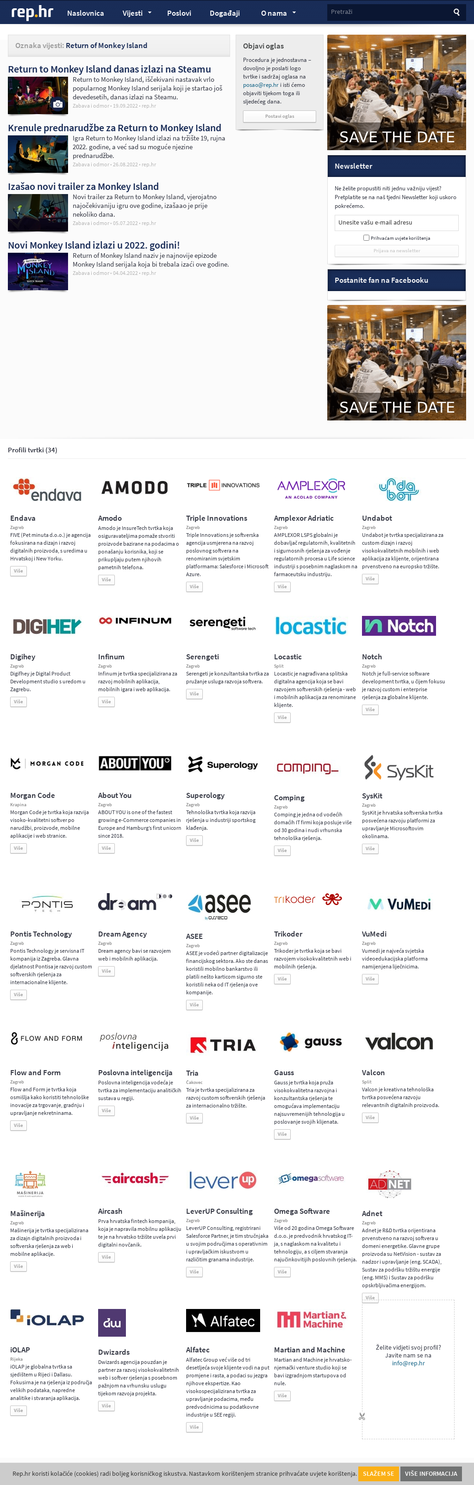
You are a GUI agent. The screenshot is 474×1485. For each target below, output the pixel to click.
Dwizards (114, 1352)
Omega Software (302, 1211)
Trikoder (288, 934)
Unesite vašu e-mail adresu (375, 222)
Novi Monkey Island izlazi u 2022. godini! (94, 245)
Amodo (110, 518)
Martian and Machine (309, 1350)
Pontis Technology (41, 934)
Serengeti (202, 656)
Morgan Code (32, 795)
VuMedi (374, 934)
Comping (289, 797)
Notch (372, 656)
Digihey (22, 656)
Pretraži (341, 11)
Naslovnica (85, 13)
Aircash (110, 1211)
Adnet (372, 1213)
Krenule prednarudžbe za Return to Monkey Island (114, 127)
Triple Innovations (216, 518)
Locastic (288, 656)
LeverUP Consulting (219, 1211)
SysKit (372, 796)
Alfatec (198, 1350)
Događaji (225, 13)
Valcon (373, 1072)
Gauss (284, 1072)
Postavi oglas (279, 116)
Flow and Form (35, 1072)
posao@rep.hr (261, 85)
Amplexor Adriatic (304, 518)
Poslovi (179, 13)
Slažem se (378, 1473)
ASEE (194, 936)
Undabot (377, 518)
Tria (192, 1073)
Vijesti (133, 14)
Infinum (111, 656)
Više (18, 570)
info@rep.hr (408, 1363)
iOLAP (20, 1350)
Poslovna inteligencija (135, 1072)
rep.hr (33, 13)
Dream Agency (122, 934)
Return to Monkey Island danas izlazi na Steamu (109, 69)
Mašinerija (27, 1213)
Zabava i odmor (91, 106)
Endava (23, 518)
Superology (205, 795)
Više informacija (431, 1473)
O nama (274, 14)
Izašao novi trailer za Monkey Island (83, 186)
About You (114, 795)
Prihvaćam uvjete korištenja (400, 238)
